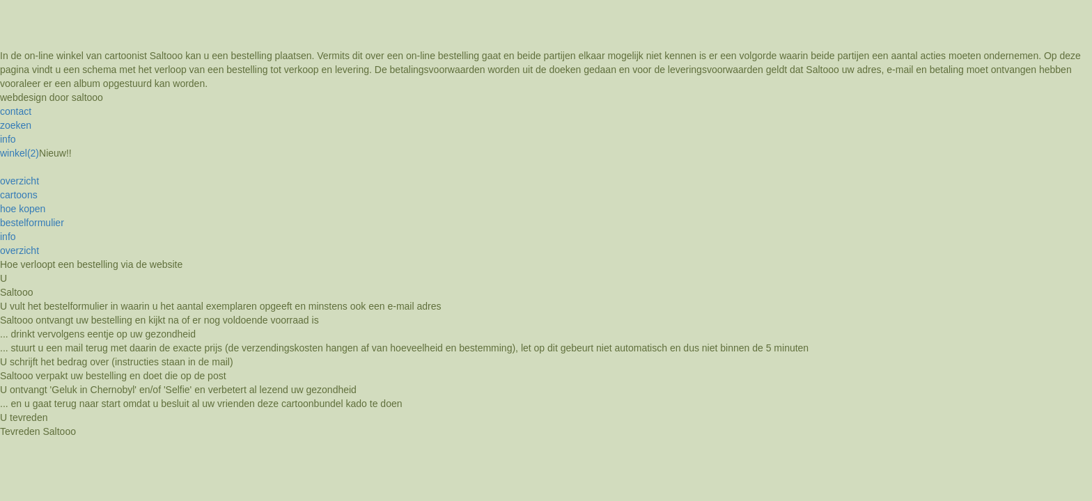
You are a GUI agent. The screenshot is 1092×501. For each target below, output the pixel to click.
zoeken (15, 125)
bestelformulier (32, 222)
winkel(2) (19, 153)
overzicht (19, 180)
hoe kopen (22, 208)
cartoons (19, 194)
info (8, 139)
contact (15, 111)
